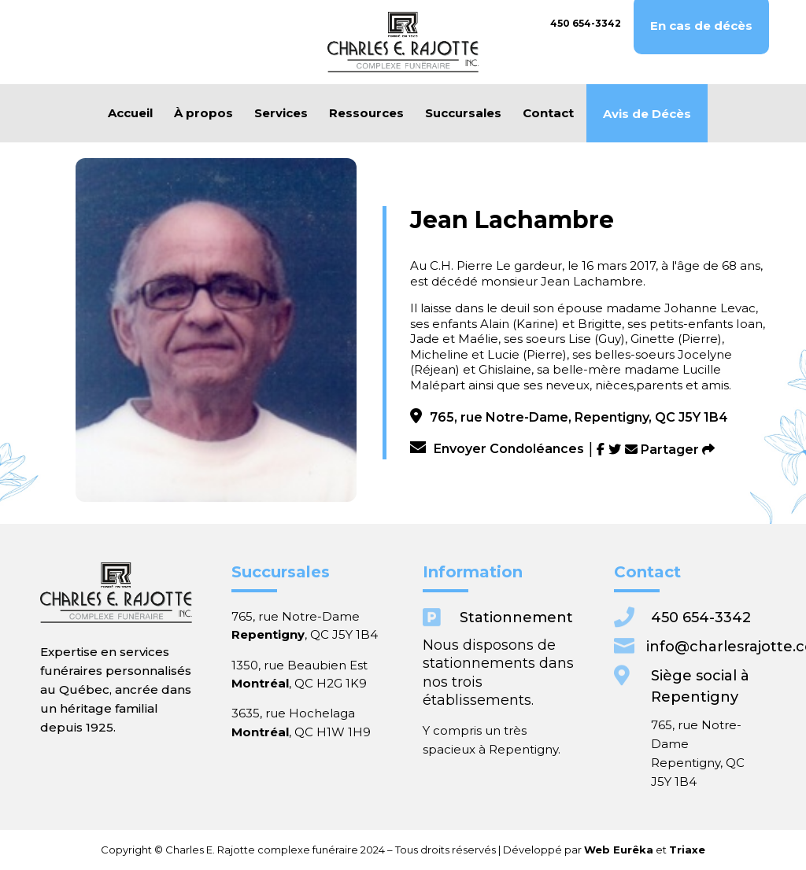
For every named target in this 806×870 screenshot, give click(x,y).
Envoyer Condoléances (497, 448)
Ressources (366, 113)
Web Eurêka (526, 849)
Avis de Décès (647, 114)
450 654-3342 (585, 23)
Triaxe (565, 849)
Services (281, 113)
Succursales (463, 113)
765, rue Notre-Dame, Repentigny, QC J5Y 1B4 (569, 417)
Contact (548, 113)
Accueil (130, 113)
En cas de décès (701, 26)
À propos (203, 113)
